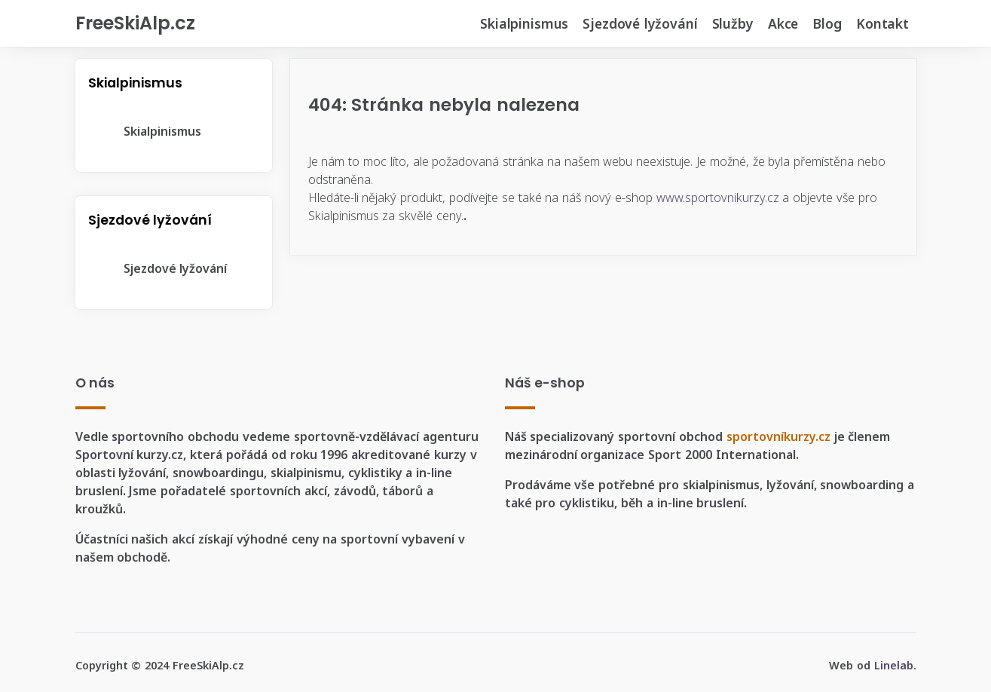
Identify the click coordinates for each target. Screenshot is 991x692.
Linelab (893, 665)
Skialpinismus (524, 23)
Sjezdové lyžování (640, 23)
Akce (783, 23)
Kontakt (882, 23)
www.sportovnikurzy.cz (717, 197)
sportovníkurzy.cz (778, 436)
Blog (826, 23)
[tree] (173, 131)
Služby (733, 23)
